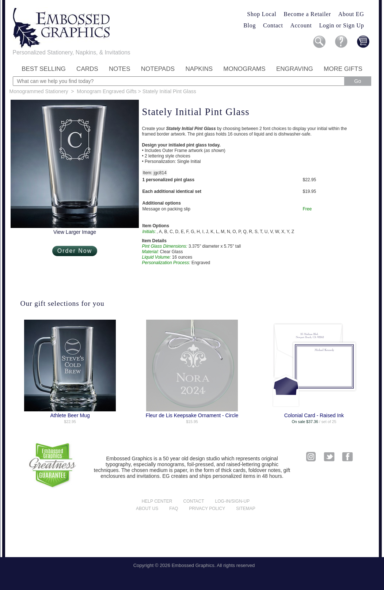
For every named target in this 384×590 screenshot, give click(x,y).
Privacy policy (207, 508)
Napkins (199, 68)
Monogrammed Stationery (38, 91)
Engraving (294, 68)
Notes (119, 68)
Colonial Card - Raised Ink (314, 415)
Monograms (244, 68)
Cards (87, 68)
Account (301, 25)
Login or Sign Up (341, 25)
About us (147, 508)
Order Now (74, 251)
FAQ (173, 508)
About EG (351, 14)
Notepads (158, 68)
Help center (157, 501)
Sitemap (245, 508)
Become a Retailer (307, 14)
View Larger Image (74, 232)
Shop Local (261, 14)
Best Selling (44, 68)
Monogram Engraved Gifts (106, 91)
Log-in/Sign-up (232, 501)
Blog (249, 25)
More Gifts (343, 68)
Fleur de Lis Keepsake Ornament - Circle (192, 415)
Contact (273, 25)
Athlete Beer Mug (70, 415)
